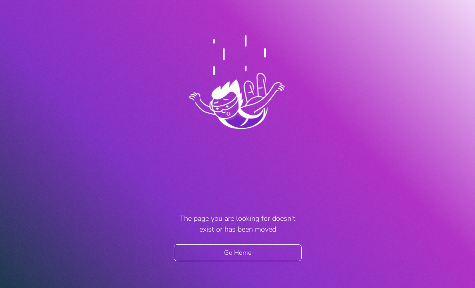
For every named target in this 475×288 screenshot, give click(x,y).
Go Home (237, 252)
